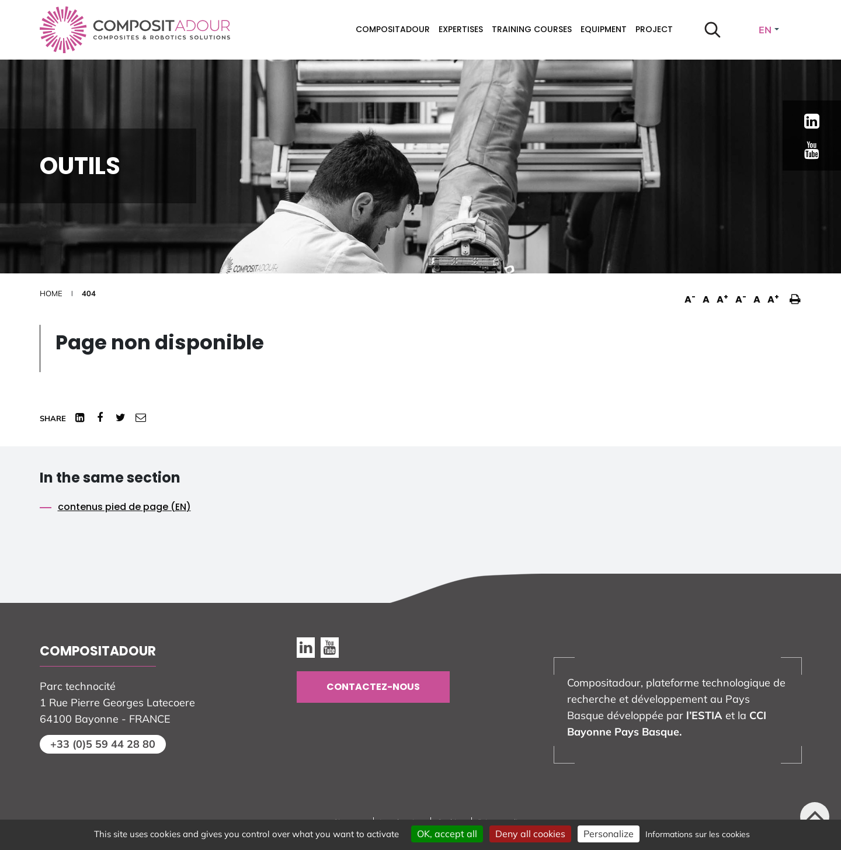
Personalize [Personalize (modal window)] (608, 833)
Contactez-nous (373, 686)
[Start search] (712, 30)
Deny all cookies (530, 833)
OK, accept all (447, 833)
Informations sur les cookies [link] (697, 834)
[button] (792, 293)
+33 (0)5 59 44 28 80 (102, 744)
